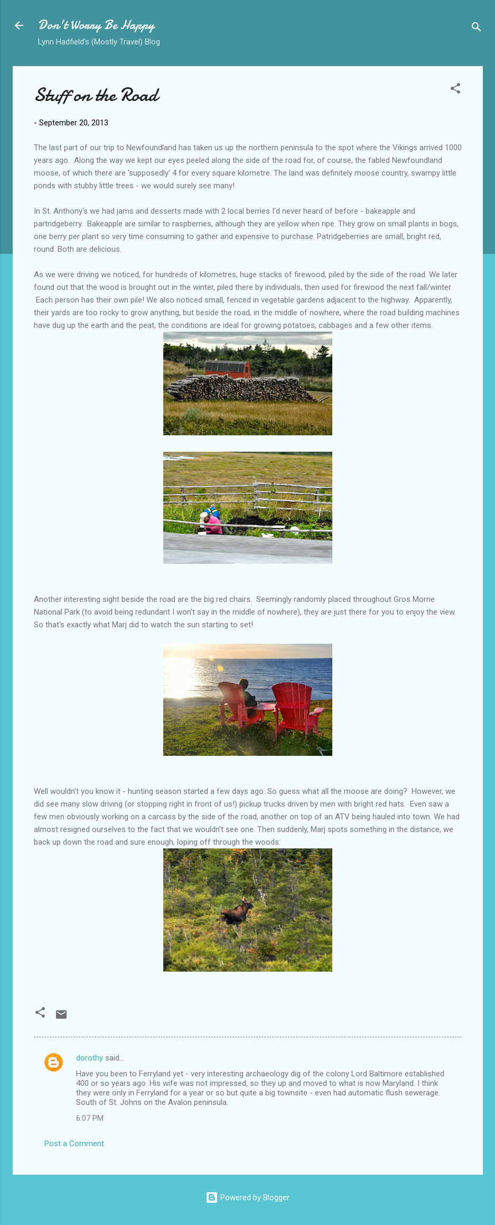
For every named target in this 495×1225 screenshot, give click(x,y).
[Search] (476, 29)
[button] (455, 90)
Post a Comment (74, 1143)
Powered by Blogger (247, 1197)
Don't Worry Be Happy (96, 25)
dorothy (89, 1058)
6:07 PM (90, 1118)
